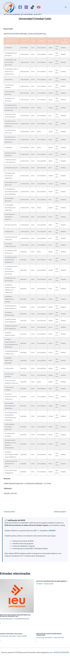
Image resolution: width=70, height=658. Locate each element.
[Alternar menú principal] (66, 7)
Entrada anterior (8, 511)
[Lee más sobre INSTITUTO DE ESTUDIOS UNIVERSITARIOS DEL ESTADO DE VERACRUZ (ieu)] (17, 596)
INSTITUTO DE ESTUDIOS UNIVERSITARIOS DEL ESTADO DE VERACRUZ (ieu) (15, 615)
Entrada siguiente (61, 511)
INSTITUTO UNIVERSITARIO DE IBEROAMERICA (51, 581)
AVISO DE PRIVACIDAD (61, 652)
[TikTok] (32, 7)
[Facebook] (20, 7)
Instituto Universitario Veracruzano (11, 633)
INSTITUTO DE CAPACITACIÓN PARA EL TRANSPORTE (49, 634)
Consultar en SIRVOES (47, 531)
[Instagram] (26, 7)
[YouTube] (38, 7)
